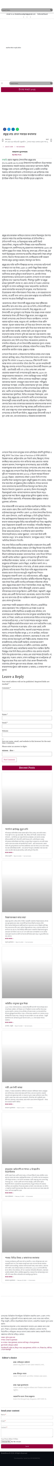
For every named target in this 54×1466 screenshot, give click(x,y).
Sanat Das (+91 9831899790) (32, 1458)
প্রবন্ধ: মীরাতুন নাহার (19, 1373)
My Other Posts (16, 154)
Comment (6, 688)
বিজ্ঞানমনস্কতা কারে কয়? (15, 917)
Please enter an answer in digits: (14, 746)
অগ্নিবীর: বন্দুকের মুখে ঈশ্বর (16, 1003)
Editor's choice (9, 1358)
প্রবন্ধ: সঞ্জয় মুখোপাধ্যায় (20, 1385)
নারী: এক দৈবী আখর (13, 1087)
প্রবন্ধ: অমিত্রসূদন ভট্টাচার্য (21, 1362)
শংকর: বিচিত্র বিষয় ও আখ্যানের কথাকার (22, 1258)
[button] (42, 14)
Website (5, 731)
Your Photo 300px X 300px (9, 1439)
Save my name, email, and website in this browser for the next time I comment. (26, 742)
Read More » (9, 852)
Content (3, 1427)
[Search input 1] (25, 10)
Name (5, 714)
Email (5, 723)
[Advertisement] (27, 65)
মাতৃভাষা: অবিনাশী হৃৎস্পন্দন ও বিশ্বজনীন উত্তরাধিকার (22, 1171)
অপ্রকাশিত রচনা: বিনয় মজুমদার (24, 1396)
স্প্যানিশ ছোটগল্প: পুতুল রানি (16, 829)
